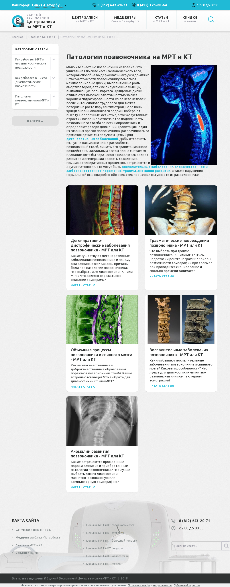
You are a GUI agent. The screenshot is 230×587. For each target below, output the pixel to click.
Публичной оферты (187, 585)
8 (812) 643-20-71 (194, 521)
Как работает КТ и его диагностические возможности (31, 82)
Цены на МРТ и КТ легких (103, 563)
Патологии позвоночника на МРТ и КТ (32, 100)
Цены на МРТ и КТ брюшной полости (111, 540)
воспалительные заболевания (147, 167)
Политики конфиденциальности (150, 585)
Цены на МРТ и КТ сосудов (104, 548)
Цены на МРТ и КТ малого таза (107, 556)
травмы (129, 171)
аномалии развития (154, 171)
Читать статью (83, 285)
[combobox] (49, 5)
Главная (17, 37)
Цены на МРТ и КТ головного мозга (110, 525)
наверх (35, 120)
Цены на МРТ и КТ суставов (105, 532)
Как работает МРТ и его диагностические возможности (30, 63)
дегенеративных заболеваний (92, 139)
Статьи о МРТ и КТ (41, 37)
